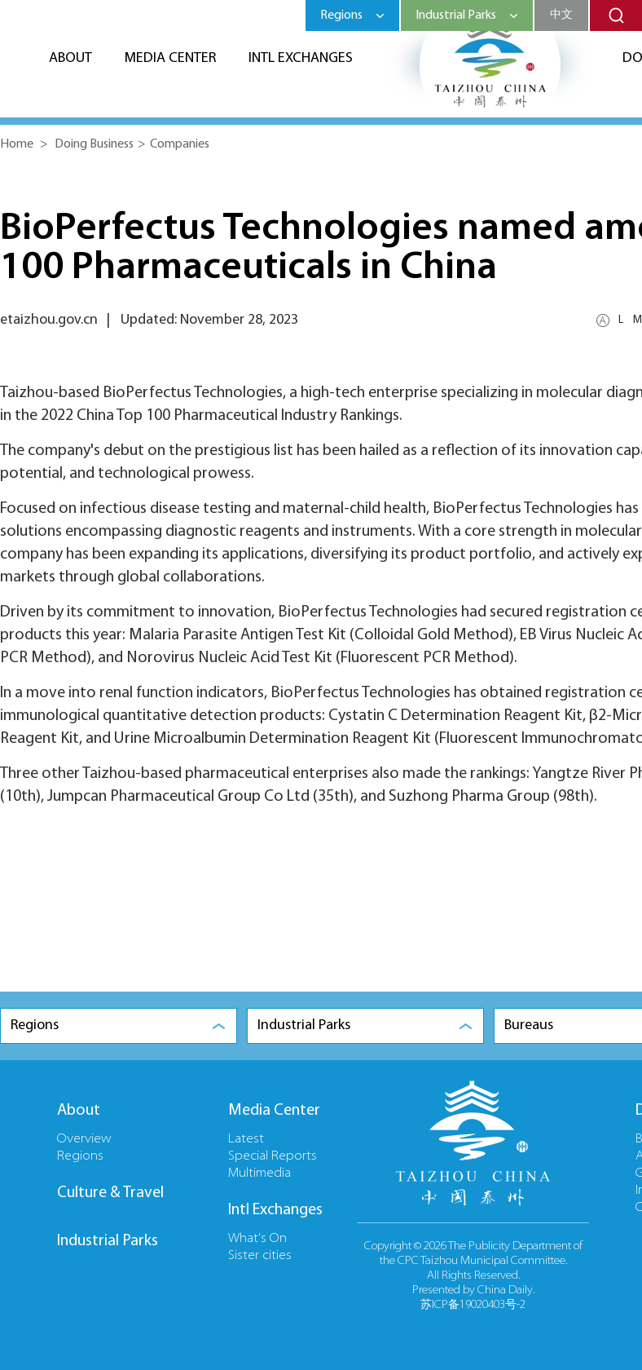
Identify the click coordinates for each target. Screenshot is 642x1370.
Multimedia (259, 1173)
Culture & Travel (110, 1193)
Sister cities (260, 1255)
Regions (80, 1156)
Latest (246, 1139)
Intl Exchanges (300, 58)
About (70, 58)
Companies (179, 144)
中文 (561, 15)
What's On (257, 1238)
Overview (84, 1139)
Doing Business (94, 144)
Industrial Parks (107, 1241)
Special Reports (272, 1156)
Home (16, 144)
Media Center (170, 58)
